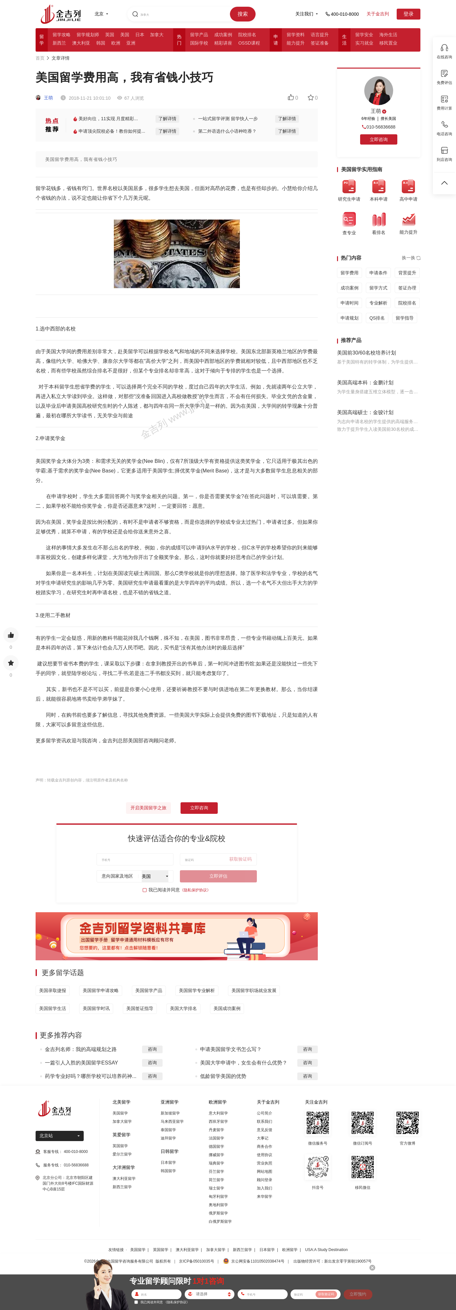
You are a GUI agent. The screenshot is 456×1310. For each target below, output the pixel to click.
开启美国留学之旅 (148, 807)
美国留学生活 (52, 1008)
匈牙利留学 (218, 1196)
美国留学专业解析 (197, 990)
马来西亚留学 (172, 1121)
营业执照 (264, 1163)
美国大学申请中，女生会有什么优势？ (243, 1062)
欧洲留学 (290, 1249)
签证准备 (320, 43)
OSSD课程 (249, 43)
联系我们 (264, 1121)
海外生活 (388, 34)
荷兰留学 (216, 1180)
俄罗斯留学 (218, 1213)
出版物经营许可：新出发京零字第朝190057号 (332, 1261)
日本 (139, 34)
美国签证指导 (139, 1008)
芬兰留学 (216, 1171)
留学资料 (296, 34)
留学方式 (378, 287)
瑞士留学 (216, 1188)
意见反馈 (264, 1130)
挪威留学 (216, 1155)
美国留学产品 (148, 990)
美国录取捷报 (52, 990)
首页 (40, 58)
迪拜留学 (168, 1138)
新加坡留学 (170, 1113)
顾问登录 (264, 1180)
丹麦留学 (216, 1130)
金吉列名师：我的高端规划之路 (81, 1049)
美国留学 (120, 1113)
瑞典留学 (216, 1163)
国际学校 (199, 43)
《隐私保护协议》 (195, 890)
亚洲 (130, 43)
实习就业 (364, 43)
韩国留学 (168, 1171)
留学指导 (405, 318)
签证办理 (407, 287)
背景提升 (407, 272)
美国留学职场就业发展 (254, 990)
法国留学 (216, 1138)
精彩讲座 (223, 43)
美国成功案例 (227, 1008)
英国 (109, 34)
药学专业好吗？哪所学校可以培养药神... (90, 1076)
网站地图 (264, 1171)
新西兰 (59, 43)
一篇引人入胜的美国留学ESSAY (81, 1062)
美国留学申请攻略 (101, 990)
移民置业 (388, 43)
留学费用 (350, 272)
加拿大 (157, 34)
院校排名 (247, 34)
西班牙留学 (218, 1121)
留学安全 (364, 34)
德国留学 (216, 1146)
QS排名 (377, 318)
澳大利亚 (81, 43)
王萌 (44, 97)
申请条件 (378, 272)
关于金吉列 (378, 13)
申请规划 (350, 318)
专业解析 (378, 302)
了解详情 (167, 118)
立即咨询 (199, 807)
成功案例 (223, 34)
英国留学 (120, 1146)
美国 (124, 34)
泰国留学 (168, 1130)
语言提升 (320, 34)
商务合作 (264, 1146)
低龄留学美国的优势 (223, 1076)
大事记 (262, 1138)
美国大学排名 (183, 1008)
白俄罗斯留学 (220, 1221)
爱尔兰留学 (122, 1154)
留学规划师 (88, 34)
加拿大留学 (122, 1121)
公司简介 (264, 1113)
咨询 (152, 1049)
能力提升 (296, 43)
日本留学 (168, 1162)
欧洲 (115, 43)
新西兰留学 (122, 1187)
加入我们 (264, 1188)
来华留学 (264, 1196)
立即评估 (218, 876)
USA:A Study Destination (326, 1249)
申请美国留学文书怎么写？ (231, 1049)
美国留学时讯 (96, 1008)
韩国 (100, 43)
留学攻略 (62, 34)
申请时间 (350, 302)
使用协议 (264, 1155)
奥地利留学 (218, 1205)
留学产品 (199, 34)
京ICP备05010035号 (196, 1261)
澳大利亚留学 (124, 1178)
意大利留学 (218, 1113)
